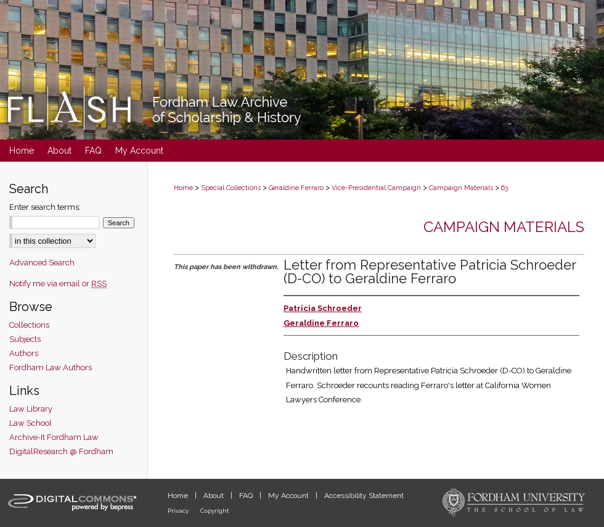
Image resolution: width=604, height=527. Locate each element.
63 (504, 188)
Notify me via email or (58, 283)
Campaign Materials (461, 188)
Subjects (25, 339)
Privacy (179, 510)
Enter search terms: (45, 207)
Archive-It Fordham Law (54, 437)
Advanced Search (42, 262)
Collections (29, 325)
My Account (289, 495)
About (214, 495)
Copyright (214, 510)
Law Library (30, 408)
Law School (30, 423)
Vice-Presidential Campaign (376, 188)
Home (183, 188)
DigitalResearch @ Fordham (61, 451)
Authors (23, 353)
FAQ (247, 495)
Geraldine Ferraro (296, 188)
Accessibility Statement (364, 495)
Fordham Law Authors (50, 367)
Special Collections (231, 188)
